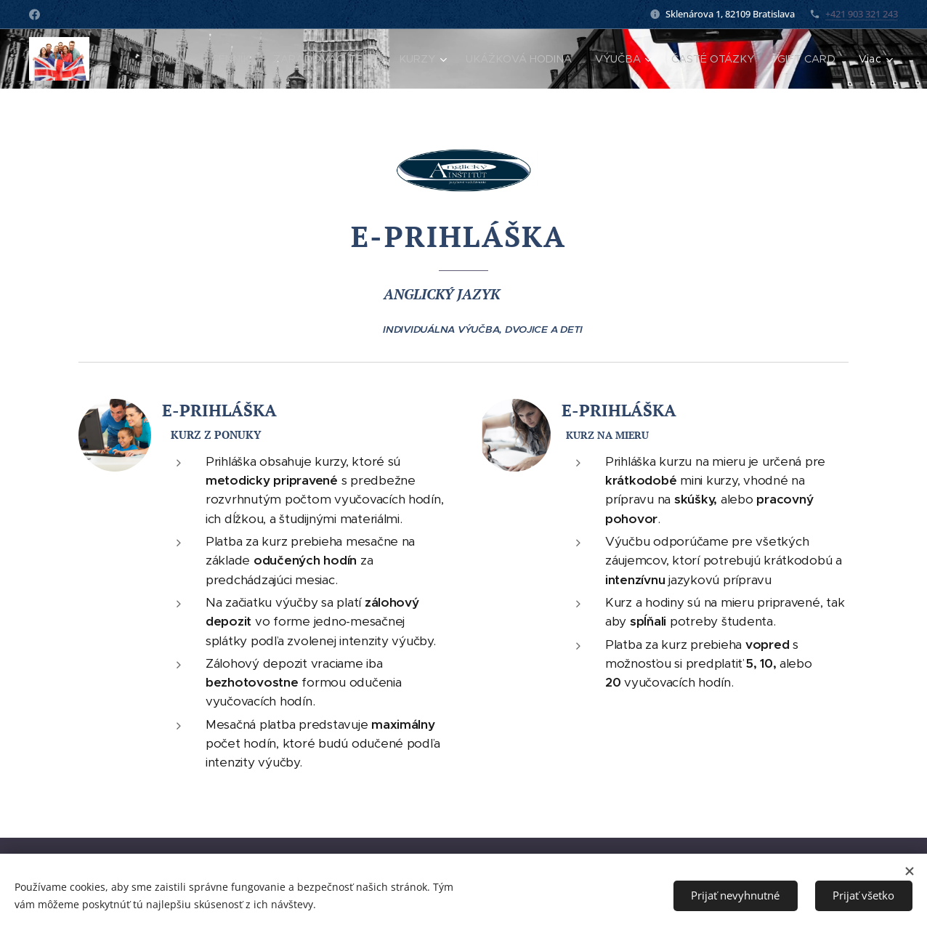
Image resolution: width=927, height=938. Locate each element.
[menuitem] (172, 59)
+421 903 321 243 (861, 13)
